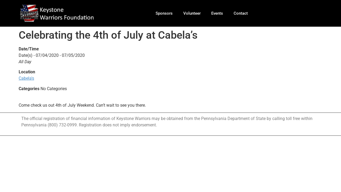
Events (217, 13)
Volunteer (192, 13)
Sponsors (164, 13)
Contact (241, 13)
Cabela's (26, 78)
